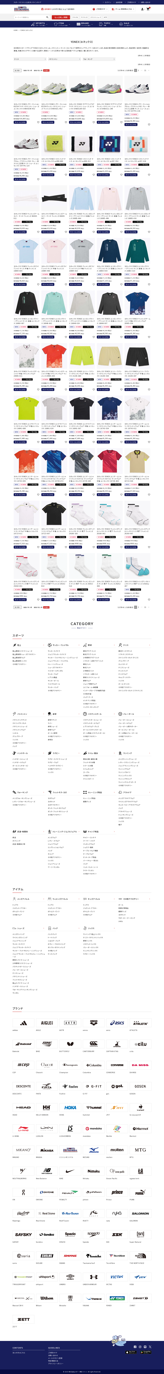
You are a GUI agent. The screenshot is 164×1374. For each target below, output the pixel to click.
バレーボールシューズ (126, 720)
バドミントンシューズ (95, 17)
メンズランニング (18, 934)
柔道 (14, 837)
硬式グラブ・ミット (89, 651)
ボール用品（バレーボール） (128, 733)
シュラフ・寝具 (88, 847)
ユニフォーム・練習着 (90, 687)
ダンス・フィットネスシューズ (58, 811)
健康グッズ (87, 801)
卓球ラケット (52, 720)
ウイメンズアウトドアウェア (128, 801)
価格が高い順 (38, 70)
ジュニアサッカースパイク (57, 654)
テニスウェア (123, 674)
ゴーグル (86, 772)
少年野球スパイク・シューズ (22, 963)
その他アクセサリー (19, 664)
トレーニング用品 (89, 798)
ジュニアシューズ (54, 864)
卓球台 (50, 739)
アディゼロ (75, 17)
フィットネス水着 (89, 762)
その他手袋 (87, 694)
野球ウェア (87, 681)
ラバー (50, 723)
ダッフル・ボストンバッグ (56, 947)
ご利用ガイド (131, 2)
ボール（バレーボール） (126, 730)
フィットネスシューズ (20, 980)
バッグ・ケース (88, 697)
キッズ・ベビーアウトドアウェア (129, 805)
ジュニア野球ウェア (90, 684)
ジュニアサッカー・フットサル (58, 661)
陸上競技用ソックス (20, 661)
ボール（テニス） (124, 684)
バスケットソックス (89, 944)
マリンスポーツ (88, 779)
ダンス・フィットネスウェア (57, 808)
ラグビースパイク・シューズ (57, 759)
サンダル (16, 993)
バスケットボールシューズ (92, 720)
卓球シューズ (52, 726)
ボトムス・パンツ (18, 911)
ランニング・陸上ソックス (92, 934)
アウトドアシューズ (125, 811)
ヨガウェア (51, 798)
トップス (15, 905)
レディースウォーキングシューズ (24, 801)
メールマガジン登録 (55, 1358)
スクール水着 (88, 765)
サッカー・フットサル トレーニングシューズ (63, 657)
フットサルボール (54, 684)
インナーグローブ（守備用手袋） (94, 690)
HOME (16, 30)
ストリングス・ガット (19, 723)
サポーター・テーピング (126, 918)
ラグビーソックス (89, 954)
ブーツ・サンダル (54, 867)
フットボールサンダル (55, 671)
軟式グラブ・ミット (89, 654)
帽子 (120, 824)
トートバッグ (52, 937)
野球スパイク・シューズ (91, 677)
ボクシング (16, 841)
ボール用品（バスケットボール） (94, 733)
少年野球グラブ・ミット (91, 657)
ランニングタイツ (124, 772)
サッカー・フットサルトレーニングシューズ (27, 950)
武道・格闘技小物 (19, 844)
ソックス (121, 681)
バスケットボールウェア (91, 723)
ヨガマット (51, 801)
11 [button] (145, 70)
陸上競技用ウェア (19, 657)
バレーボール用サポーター (128, 726)
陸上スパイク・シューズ (21, 983)
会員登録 (119, 2)
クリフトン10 (84, 17)
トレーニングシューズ (55, 664)
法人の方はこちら (19, 1353)
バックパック (52, 934)
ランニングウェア (124, 769)
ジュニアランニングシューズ (128, 765)
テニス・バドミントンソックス (93, 937)
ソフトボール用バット (90, 674)
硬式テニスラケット (125, 651)
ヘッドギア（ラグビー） (55, 765)
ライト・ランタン (88, 870)
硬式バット (87, 664)
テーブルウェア (88, 854)
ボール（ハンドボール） (20, 765)
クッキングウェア (89, 844)
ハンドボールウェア (19, 762)
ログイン (108, 2)
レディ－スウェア (54, 841)
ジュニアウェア (53, 844)
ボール (120, 905)
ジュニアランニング (19, 941)
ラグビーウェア (53, 762)
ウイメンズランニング (20, 937)
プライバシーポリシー (56, 1363)
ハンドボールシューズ (20, 759)
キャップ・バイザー (124, 677)
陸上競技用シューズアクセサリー (24, 654)
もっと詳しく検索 (61, 17)
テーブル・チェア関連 (90, 850)
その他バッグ (52, 950)
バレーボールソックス (91, 947)
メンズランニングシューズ (127, 759)
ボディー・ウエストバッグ (56, 944)
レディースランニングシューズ (128, 762)
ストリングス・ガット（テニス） (128, 657)
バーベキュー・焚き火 (90, 860)
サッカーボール (53, 681)
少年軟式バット (88, 671)
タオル (120, 921)
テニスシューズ (123, 667)
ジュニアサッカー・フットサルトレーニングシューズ (29, 955)
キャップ (51, 854)
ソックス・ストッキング (91, 707)
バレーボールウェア (125, 723)
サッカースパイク (54, 651)
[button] (148, 70)
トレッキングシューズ (125, 815)
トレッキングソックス (90, 950)
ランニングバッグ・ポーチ (127, 782)
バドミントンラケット (20, 720)
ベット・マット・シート (90, 867)
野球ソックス (87, 941)
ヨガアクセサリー (54, 805)
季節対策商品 (123, 908)
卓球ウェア (52, 730)
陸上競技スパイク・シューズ (22, 651)
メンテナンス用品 (89, 700)
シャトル (15, 733)
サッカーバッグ (53, 687)
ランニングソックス (125, 775)
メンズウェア (52, 837)
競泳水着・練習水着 (90, 759)
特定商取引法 (53, 1361)
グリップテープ (123, 661)
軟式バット (87, 667)
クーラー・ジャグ (89, 841)
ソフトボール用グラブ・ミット (93, 661)
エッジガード (123, 664)
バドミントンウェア (19, 730)
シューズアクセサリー (55, 667)
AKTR (105, 17)
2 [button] (138, 70)
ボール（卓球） (53, 733)
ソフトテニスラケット (125, 654)
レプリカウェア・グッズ (91, 726)
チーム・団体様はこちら (122, 9)
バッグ (15, 746)
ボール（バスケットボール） (92, 730)
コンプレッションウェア (56, 847)
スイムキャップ (88, 769)
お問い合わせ (145, 2)
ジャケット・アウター (20, 908)
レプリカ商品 (52, 677)
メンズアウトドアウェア (126, 798)
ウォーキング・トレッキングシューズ (25, 989)
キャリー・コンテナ (89, 837)
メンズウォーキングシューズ (22, 798)
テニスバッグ (123, 671)
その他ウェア (17, 915)
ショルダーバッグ (54, 941)
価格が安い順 (27, 70)
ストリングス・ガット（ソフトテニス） (130, 690)
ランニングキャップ (125, 779)
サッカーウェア (53, 674)
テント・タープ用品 (89, 857)
